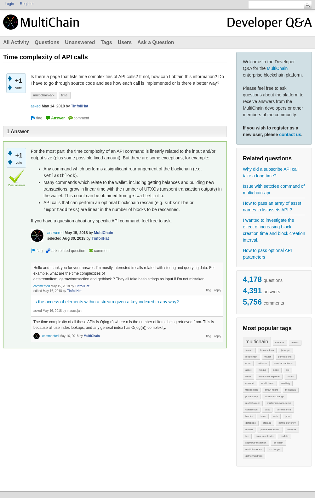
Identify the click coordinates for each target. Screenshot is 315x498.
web (275, 416)
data (267, 409)
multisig (285, 383)
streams (279, 342)
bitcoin (249, 429)
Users (125, 42)
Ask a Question (155, 42)
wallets (284, 436)
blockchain (251, 356)
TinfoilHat (79, 106)
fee (247, 436)
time (64, 95)
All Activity (16, 42)
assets (295, 342)
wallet (268, 356)
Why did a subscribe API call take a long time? (271, 172)
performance (284, 409)
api (287, 370)
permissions (285, 356)
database (250, 422)
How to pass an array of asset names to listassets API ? (272, 206)
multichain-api (43, 95)
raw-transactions (283, 363)
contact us (290, 134)
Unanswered (80, 42)
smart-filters (271, 389)
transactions (267, 350)
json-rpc (285, 350)
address (262, 363)
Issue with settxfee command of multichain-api (274, 189)
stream (249, 350)
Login (9, 4)
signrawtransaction (255, 442)
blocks (249, 416)
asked (36, 106)
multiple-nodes (253, 449)
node (276, 370)
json (287, 416)
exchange (274, 449)
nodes (290, 376)
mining (262, 370)
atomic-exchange (274, 396)
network (291, 429)
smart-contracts (264, 436)
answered (55, 233)
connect (249, 383)
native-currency (287, 422)
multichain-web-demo (279, 403)
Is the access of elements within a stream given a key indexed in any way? (106, 301)
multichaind (267, 383)
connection (251, 409)
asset (248, 370)
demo (263, 416)
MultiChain (277, 68)
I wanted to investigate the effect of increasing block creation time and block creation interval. (274, 230)
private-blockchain (270, 429)
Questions (47, 42)
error (248, 363)
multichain (256, 341)
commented (41, 286)
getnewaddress (253, 456)
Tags (106, 42)
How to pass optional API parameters (267, 254)
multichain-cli (252, 403)
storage (267, 422)
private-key (251, 396)
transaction (251, 389)
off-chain (278, 442)
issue (248, 376)
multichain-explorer (269, 376)
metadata (290, 389)
